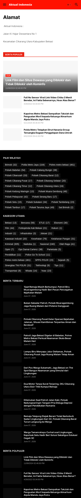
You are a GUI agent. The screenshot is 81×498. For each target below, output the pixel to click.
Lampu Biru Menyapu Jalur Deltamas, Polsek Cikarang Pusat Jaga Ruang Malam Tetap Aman (49, 353)
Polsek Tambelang (62, 202)
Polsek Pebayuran (16, 196)
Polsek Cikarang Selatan (51, 180)
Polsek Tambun (15, 207)
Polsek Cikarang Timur (18, 186)
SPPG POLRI (44, 260)
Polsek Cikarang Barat (45, 175)
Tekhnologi (43, 265)
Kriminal (12, 244)
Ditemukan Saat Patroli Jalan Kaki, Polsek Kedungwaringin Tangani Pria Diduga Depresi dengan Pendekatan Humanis (48, 403)
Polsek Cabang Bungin (43, 170)
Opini (9, 249)
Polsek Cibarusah (16, 175)
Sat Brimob (66, 207)
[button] (4, 4)
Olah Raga (67, 244)
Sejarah (63, 260)
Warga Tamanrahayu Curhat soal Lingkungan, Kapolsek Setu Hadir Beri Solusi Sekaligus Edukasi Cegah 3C (50, 435)
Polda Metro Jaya (33, 164)
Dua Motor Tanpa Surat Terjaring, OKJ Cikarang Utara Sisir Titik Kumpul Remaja (49, 385)
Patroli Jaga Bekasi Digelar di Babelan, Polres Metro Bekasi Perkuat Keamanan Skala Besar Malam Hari (48, 338)
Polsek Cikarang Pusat (18, 180)
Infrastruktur (28, 233)
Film (9, 228)
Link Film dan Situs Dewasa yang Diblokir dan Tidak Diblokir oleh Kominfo (48, 458)
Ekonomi (60, 222)
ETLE (44, 222)
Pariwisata (54, 249)
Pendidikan (13, 254)
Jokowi (46, 233)
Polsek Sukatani (36, 202)
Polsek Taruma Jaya (41, 207)
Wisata (31, 270)
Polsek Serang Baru (44, 196)
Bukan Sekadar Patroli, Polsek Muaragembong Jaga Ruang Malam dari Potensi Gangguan (48, 304)
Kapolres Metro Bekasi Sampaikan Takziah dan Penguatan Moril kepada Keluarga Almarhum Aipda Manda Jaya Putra (49, 116)
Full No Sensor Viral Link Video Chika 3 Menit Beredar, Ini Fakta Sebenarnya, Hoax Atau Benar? (50, 99)
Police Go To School (37, 254)
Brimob (11, 164)
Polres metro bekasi (62, 164)
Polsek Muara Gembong (53, 191)
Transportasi (13, 270)
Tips (58, 265)
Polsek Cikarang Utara (50, 186)
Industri (10, 233)
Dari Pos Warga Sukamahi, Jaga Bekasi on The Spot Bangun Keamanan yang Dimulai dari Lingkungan (48, 370)
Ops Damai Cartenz (30, 249)
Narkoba (30, 244)
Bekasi (11, 222)
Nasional (47, 244)
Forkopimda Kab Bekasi (33, 228)
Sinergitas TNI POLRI (18, 265)
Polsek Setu (13, 202)
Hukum (56, 228)
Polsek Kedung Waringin (19, 191)
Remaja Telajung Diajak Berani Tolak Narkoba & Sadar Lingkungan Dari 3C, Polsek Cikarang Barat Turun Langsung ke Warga (50, 419)
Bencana (28, 222)
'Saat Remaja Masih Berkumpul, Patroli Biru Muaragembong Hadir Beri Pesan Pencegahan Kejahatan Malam (48, 289)
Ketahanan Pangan (63, 238)
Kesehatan (39, 238)
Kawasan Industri (16, 238)
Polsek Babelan (15, 170)
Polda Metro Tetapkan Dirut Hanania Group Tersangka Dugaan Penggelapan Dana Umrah (48, 131)
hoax (46, 270)
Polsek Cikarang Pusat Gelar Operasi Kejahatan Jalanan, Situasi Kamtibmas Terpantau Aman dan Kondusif (50, 322)
